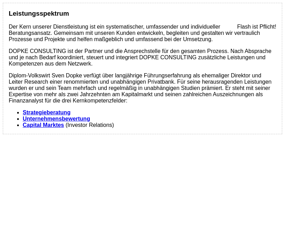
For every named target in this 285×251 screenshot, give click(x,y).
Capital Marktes (43, 125)
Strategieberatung (47, 112)
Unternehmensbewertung (56, 119)
